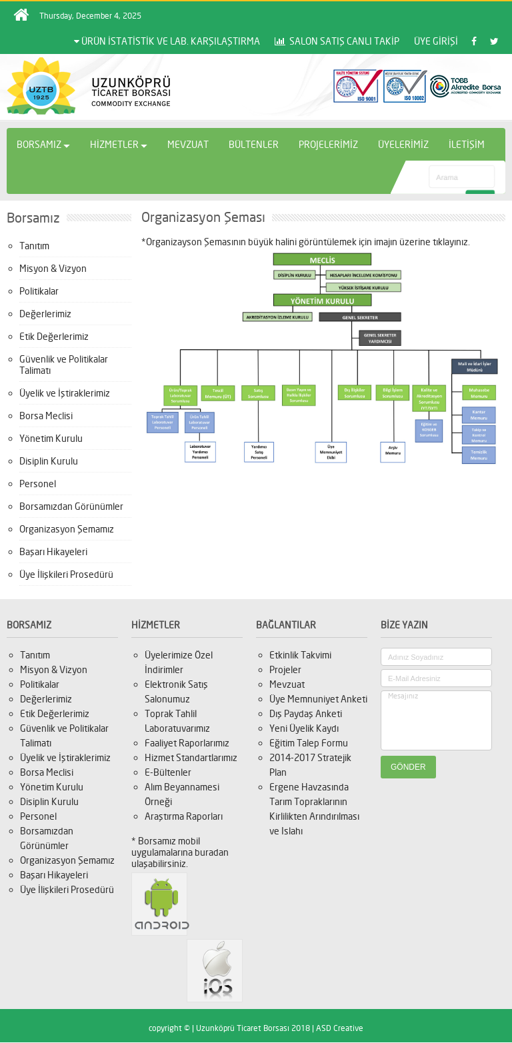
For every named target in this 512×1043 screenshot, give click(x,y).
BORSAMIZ (43, 144)
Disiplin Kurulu (48, 461)
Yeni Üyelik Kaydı (304, 728)
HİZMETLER (118, 144)
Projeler (285, 669)
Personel (37, 483)
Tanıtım (34, 245)
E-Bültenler (168, 772)
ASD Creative (339, 1028)
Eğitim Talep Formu (308, 742)
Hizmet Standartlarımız (191, 757)
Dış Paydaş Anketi (305, 713)
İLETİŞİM (467, 144)
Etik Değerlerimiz (54, 336)
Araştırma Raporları (184, 816)
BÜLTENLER (254, 144)
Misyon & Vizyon (53, 268)
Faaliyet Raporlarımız (187, 742)
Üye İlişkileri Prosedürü (66, 574)
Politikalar (39, 291)
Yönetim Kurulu (51, 438)
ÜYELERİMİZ (403, 144)
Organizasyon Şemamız (66, 528)
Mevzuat (287, 684)
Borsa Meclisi (46, 415)
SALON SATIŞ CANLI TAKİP (337, 41)
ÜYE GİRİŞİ (436, 41)
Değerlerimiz (45, 313)
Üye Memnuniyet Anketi (318, 698)
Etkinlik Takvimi (300, 654)
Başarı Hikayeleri (53, 551)
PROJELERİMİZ (328, 144)
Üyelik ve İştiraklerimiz (64, 393)
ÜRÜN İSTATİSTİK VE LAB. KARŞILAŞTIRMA (167, 41)
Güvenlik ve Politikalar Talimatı (63, 364)
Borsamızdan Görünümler (71, 506)
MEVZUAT (188, 144)
